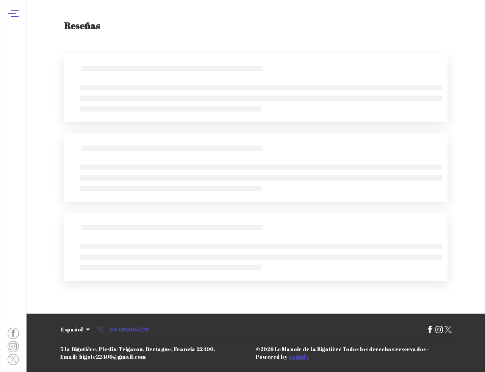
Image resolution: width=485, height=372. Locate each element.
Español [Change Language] (76, 329)
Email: (68, 356)
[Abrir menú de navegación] (13, 13)
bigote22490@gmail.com (112, 356)
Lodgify (299, 356)
